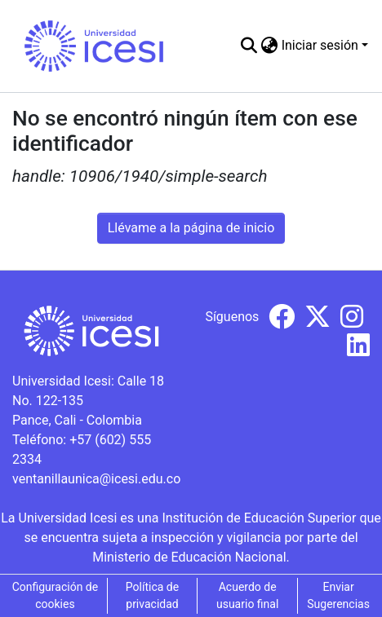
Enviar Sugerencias (338, 595)
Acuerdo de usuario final (247, 595)
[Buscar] (249, 45)
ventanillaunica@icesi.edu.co (96, 479)
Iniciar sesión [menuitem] (320, 45)
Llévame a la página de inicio (191, 228)
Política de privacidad (152, 595)
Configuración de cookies (55, 595)
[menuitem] (270, 45)
